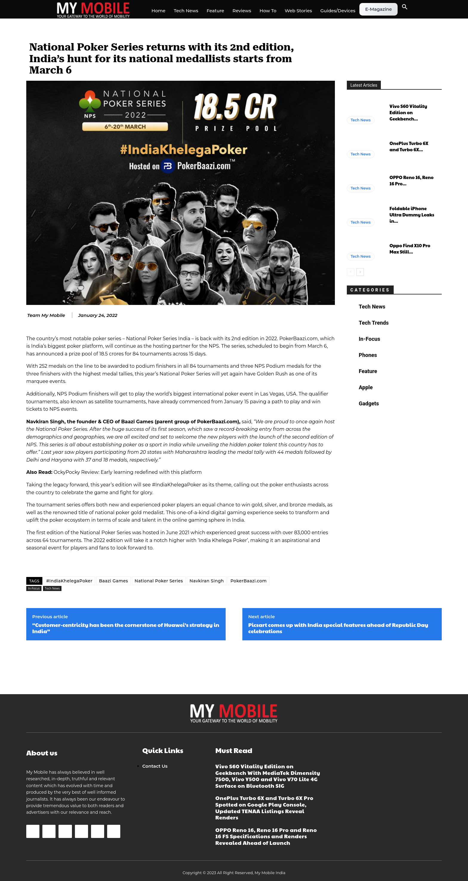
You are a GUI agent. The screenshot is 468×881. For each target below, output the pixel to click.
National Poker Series (159, 581)
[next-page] (360, 272)
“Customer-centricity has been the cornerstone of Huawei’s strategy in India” (125, 628)
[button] (405, 7)
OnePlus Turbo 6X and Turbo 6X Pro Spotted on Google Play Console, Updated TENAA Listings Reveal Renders (264, 807)
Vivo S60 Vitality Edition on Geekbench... (408, 112)
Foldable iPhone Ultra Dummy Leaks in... (412, 214)
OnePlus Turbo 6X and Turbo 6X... (409, 146)
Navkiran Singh (207, 581)
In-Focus (33, 588)
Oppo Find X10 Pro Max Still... (410, 248)
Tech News (52, 588)
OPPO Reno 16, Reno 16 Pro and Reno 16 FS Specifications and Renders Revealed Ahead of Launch (266, 836)
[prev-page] (350, 272)
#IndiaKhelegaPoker (69, 581)
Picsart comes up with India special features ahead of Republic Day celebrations (338, 628)
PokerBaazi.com (248, 581)
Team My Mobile (46, 315)
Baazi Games (113, 581)
